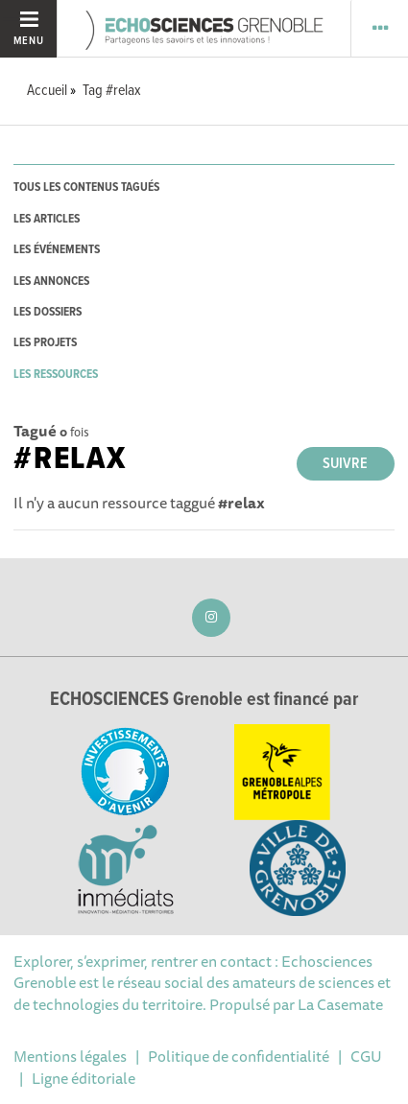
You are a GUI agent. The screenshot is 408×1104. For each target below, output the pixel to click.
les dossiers (47, 312)
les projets (45, 343)
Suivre (345, 464)
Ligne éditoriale (83, 1078)
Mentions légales (70, 1056)
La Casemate (340, 1004)
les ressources (55, 374)
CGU (366, 1056)
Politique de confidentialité (238, 1056)
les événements (56, 250)
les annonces (51, 281)
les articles (46, 219)
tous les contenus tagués (86, 187)
